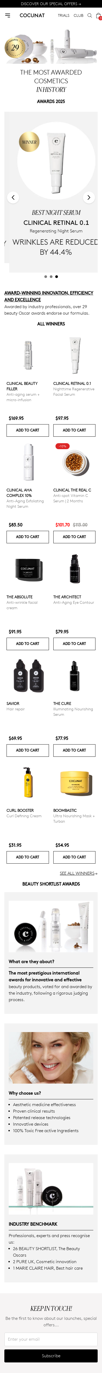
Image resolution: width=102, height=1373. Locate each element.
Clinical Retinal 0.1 (72, 383)
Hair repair (16, 709)
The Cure (62, 703)
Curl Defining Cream (24, 815)
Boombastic (65, 810)
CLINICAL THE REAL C (72, 490)
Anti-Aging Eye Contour (73, 602)
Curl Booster (20, 810)
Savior (13, 703)
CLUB (78, 15)
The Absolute (19, 597)
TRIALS (63, 15)
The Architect (67, 597)
